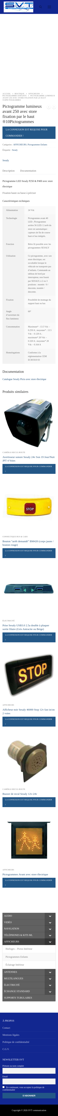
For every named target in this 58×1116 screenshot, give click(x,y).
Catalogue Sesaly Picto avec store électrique (24, 379)
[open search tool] (40, 7)
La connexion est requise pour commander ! (26, 132)
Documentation (28, 170)
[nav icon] (49, 7)
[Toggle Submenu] (50, 916)
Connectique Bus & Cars (15, 537)
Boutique (19, 94)
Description (8, 170)
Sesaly (15, 150)
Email (5, 1076)
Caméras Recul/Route (13, 452)
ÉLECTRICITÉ (8, 621)
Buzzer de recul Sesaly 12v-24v (19, 793)
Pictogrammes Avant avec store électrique (25, 874)
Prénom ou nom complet (13, 1066)
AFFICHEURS (34, 94)
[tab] (8, 170)
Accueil (6, 94)
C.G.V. (5, 1049)
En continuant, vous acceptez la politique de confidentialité (23, 1088)
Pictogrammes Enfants (14, 96)
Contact (6, 1028)
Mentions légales (10, 1035)
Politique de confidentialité (15, 1042)
